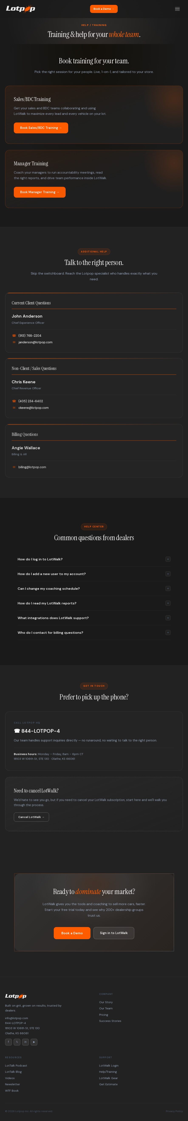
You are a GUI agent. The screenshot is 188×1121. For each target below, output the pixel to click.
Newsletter (12, 1084)
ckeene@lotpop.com (30, 411)
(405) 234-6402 (27, 405)
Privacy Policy (174, 1111)
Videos (10, 1078)
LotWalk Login (109, 1065)
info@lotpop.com (16, 1018)
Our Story (106, 1002)
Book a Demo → (103, 9)
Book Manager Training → (39, 196)
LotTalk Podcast (16, 1065)
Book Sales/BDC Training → (41, 128)
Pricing (103, 1015)
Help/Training (108, 1072)
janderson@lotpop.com (32, 343)
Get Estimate (108, 1084)
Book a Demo (72, 933)
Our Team (106, 1008)
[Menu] (177, 9)
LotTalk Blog (13, 1072)
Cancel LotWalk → (31, 821)
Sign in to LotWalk (114, 933)
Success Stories (110, 1021)
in (25, 1042)
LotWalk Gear (108, 1078)
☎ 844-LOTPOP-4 (37, 732)
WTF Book (12, 1091)
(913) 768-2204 (26, 337)
